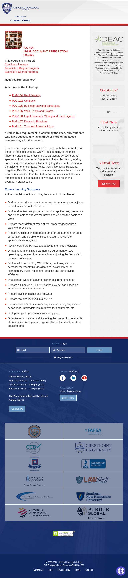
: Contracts (24, 100)
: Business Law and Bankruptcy (36, 105)
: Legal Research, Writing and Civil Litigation (43, 116)
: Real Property (26, 95)
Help (50, 570)
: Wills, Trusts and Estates (33, 111)
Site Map (89, 570)
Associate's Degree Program (22, 68)
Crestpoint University (20, 8)
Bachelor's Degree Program (21, 71)
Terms (78, 570)
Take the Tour (109, 183)
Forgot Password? (65, 357)
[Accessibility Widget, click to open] (121, 571)
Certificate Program (16, 64)
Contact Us (17, 408)
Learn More (68, 397)
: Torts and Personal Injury (33, 126)
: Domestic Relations (29, 121)
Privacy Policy (64, 570)
